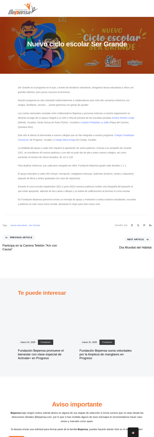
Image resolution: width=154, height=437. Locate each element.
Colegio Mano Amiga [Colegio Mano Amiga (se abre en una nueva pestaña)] (65, 140)
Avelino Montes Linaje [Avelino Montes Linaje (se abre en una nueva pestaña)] (123, 118)
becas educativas (19, 225)
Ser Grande (34, 225)
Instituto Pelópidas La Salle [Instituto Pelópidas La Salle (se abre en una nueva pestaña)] (95, 122)
